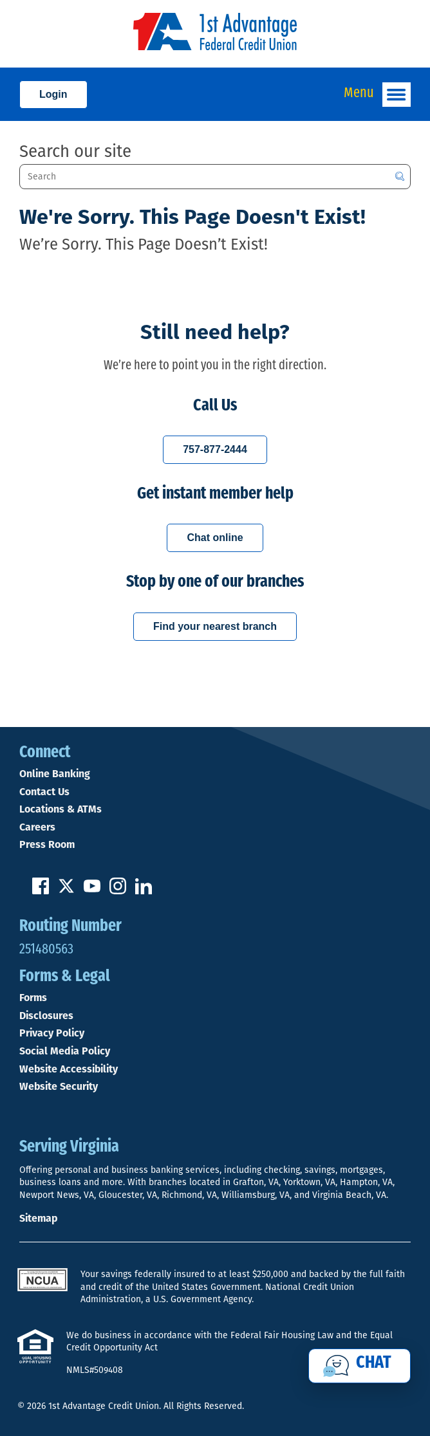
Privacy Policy (51, 1034)
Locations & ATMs (60, 810)
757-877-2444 (215, 449)
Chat (373, 1363)
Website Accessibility (68, 1070)
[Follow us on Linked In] (143, 892)
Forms (33, 998)
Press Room (47, 845)
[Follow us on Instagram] (117, 892)
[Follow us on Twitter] (66, 892)
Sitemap (38, 1219)
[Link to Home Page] (215, 34)
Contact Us (44, 792)
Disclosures (46, 1016)
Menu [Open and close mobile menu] (377, 94)
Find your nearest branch (215, 626)
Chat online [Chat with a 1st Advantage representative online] (215, 537)
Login (53, 94)
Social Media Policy (64, 1052)
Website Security (58, 1087)
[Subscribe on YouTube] (92, 892)
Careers (37, 828)
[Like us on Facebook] (40, 892)
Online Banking (54, 774)
